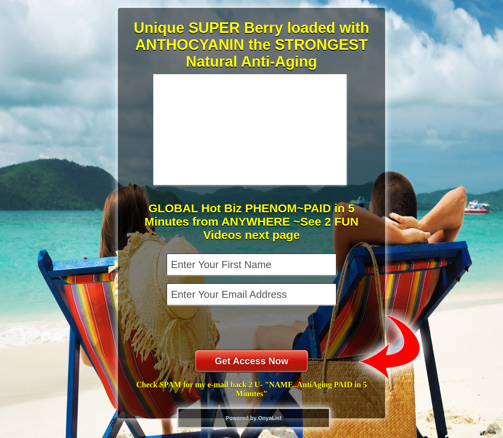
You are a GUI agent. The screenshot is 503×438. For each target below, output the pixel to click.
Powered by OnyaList (253, 418)
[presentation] (252, 328)
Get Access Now (251, 361)
